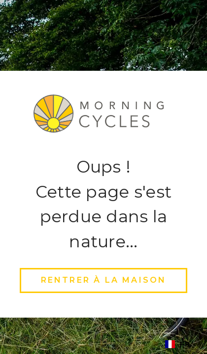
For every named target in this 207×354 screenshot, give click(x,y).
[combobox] (177, 344)
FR (177, 344)
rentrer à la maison (104, 280)
